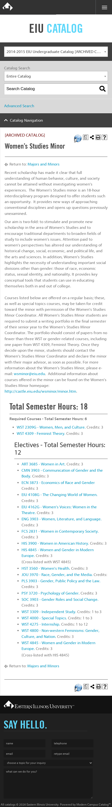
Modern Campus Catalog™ (93, 804)
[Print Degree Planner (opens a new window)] (85, 137)
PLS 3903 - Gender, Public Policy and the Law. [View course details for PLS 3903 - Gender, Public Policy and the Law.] (61, 581)
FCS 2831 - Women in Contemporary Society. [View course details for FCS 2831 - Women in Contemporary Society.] (60, 531)
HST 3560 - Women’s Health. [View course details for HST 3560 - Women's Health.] (46, 568)
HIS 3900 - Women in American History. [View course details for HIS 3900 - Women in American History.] (55, 543)
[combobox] (56, 51)
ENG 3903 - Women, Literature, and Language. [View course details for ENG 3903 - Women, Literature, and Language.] (62, 519)
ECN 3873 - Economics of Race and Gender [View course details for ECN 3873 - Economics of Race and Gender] (58, 482)
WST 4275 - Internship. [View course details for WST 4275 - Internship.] (41, 624)
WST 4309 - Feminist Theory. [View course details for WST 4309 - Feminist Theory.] (41, 433)
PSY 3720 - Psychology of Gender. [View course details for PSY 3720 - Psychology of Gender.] (51, 593)
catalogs (10, 804)
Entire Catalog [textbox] (19, 76)
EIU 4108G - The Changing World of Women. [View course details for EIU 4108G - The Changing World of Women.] (59, 494)
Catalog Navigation (26, 120)
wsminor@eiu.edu (29, 373)
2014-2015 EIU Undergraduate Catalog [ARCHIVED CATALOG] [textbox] (57, 51)
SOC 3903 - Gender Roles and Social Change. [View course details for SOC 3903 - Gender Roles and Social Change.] (60, 599)
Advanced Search (19, 106)
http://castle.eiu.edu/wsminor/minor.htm (40, 391)
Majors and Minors (44, 164)
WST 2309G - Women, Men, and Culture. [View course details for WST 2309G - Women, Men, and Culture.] (51, 427)
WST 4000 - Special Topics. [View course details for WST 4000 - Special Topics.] (44, 618)
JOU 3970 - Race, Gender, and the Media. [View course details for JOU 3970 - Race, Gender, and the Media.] (57, 574)
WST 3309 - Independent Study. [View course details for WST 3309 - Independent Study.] (49, 611)
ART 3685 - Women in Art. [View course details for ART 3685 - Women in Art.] (44, 464)
